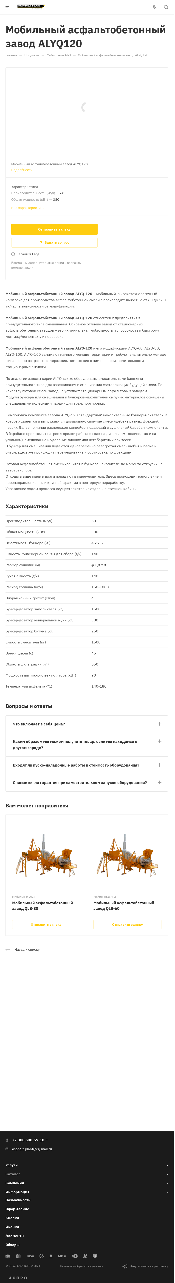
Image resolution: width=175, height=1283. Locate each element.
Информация (17, 1192)
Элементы (15, 1235)
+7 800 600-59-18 (28, 1140)
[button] (87, 723)
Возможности (18, 1200)
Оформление (17, 1209)
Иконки (12, 1226)
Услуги (12, 1165)
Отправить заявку (54, 229)
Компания (15, 1183)
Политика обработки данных (81, 1266)
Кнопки (12, 1217)
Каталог (13, 1174)
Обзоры (13, 1244)
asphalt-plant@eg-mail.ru (32, 1149)
